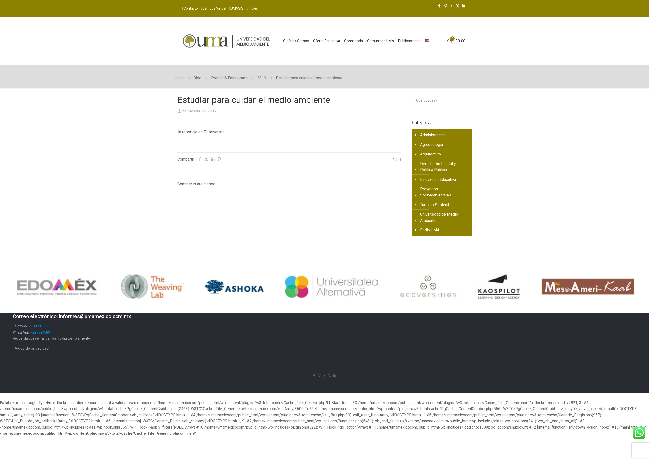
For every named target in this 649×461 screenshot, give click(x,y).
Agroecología (431, 144)
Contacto (190, 8)
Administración (433, 135)
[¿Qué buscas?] (442, 100)
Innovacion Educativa (438, 179)
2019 (261, 78)
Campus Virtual (213, 8)
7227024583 (40, 332)
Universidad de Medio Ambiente (439, 217)
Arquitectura (430, 154)
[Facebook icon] (439, 6)
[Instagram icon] (445, 6)
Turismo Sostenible (437, 204)
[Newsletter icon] (464, 6)
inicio (179, 78)
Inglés (252, 8)
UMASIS (236, 8)
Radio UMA (429, 230)
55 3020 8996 (38, 326)
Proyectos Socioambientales (435, 192)
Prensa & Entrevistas (229, 78)
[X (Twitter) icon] (457, 6)
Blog (197, 78)
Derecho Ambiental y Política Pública (438, 166)
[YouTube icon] (451, 6)
